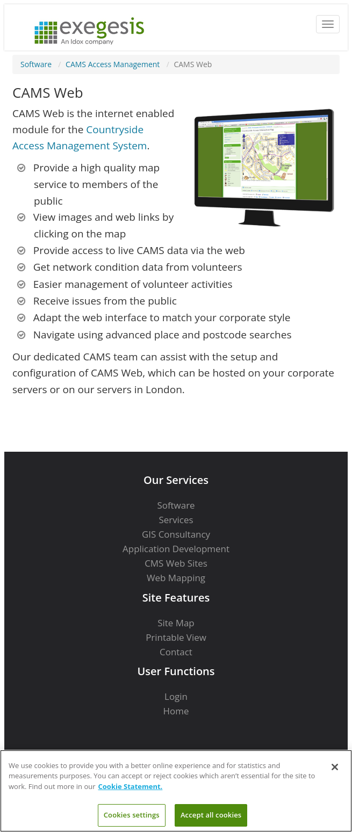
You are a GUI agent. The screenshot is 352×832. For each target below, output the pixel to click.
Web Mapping (176, 577)
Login (176, 696)
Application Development (176, 548)
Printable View (176, 637)
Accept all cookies (211, 815)
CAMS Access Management (113, 64)
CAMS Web (193, 64)
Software (36, 64)
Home (176, 711)
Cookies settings (132, 815)
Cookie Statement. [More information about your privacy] (130, 786)
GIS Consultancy (176, 534)
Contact (176, 652)
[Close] (335, 767)
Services (176, 519)
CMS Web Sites (176, 563)
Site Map (175, 623)
